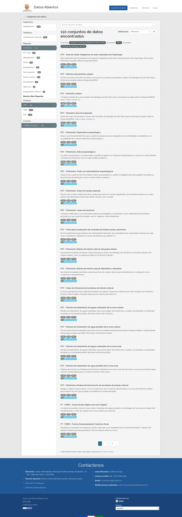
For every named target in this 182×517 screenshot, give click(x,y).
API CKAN (27, 502)
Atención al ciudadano (34, 483)
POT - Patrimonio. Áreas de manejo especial (80, 191)
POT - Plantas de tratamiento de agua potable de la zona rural (89, 366)
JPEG (74, 64)
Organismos (133, 8)
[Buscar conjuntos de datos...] (106, 25)
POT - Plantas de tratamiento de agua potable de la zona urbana (90, 327)
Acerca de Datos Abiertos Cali (35, 498)
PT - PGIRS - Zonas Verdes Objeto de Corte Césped (83, 405)
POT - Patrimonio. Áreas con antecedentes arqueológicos (86, 171)
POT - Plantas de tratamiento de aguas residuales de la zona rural (90, 346)
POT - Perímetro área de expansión (76, 113)
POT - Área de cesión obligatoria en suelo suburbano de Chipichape (91, 55)
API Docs (110, 452)
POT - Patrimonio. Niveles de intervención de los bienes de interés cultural (94, 385)
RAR (68, 64)
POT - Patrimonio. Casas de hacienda (77, 210)
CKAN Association (30, 505)
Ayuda (155, 8)
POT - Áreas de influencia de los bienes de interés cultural (87, 288)
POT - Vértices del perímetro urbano (76, 74)
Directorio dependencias (35, 488)
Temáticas (145, 8)
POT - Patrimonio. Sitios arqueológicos (78, 152)
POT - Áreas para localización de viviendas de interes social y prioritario (93, 230)
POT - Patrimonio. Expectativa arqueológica (80, 132)
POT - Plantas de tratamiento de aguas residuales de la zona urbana (92, 307)
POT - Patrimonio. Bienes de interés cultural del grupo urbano (88, 249)
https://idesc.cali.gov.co (70, 100)
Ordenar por (123, 32)
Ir (154, 31)
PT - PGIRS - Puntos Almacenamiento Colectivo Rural (84, 424)
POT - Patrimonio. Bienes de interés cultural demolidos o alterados (91, 268)
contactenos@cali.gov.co (111, 481)
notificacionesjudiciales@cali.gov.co (133, 485)
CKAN (120, 501)
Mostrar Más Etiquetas (33, 96)
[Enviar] (154, 24)
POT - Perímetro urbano (71, 93)
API (102, 452)
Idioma (118, 505)
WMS (63, 64)
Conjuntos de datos (118, 8)
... (110, 443)
